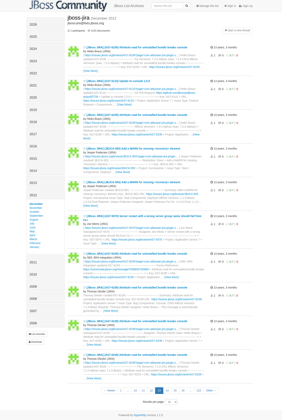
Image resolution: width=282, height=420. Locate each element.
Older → (211, 390)
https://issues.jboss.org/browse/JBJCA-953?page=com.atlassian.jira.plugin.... (131, 156)
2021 (33, 85)
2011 (33, 262)
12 (151, 390)
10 (135, 390)
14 (167, 390)
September (36, 215)
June (32, 227)
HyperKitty (140, 415)
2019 (33, 110)
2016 (33, 146)
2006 (33, 323)
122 (199, 390)
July (32, 223)
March (33, 239)
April (32, 235)
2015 (33, 158)
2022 (33, 73)
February (35, 243)
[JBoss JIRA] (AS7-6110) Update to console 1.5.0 (116, 81)
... (128, 390)
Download (35, 342)
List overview (37, 334)
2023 (33, 61)
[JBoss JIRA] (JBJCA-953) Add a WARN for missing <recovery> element (131, 148)
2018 (33, 122)
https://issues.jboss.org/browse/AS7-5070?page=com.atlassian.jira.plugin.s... (131, 227)
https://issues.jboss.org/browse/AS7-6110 (108, 100)
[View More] (90, 70)
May (32, 231)
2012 (33, 195)
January (34, 247)
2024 (33, 49)
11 (143, 390)
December (36, 203)
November (36, 207)
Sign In (230, 5)
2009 (33, 286)
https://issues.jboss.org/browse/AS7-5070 (137, 239)
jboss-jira (79, 18)
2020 (33, 97)
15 (175, 390)
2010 (33, 274)
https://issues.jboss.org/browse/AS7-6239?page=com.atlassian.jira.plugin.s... (131, 55)
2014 (33, 171)
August (34, 219)
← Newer (109, 390)
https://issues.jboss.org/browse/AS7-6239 (174, 66)
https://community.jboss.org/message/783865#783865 (116, 269)
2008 (33, 299)
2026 (33, 24)
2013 (33, 183)
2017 (33, 134)
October (34, 211)
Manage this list (207, 5)
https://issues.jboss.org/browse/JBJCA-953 (109, 168)
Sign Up (246, 5)
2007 (33, 311)
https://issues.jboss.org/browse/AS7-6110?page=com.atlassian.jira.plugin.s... (131, 88)
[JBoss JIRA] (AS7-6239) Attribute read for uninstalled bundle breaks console (135, 47)
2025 (33, 37)
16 (183, 390)
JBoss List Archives (86, 6)
